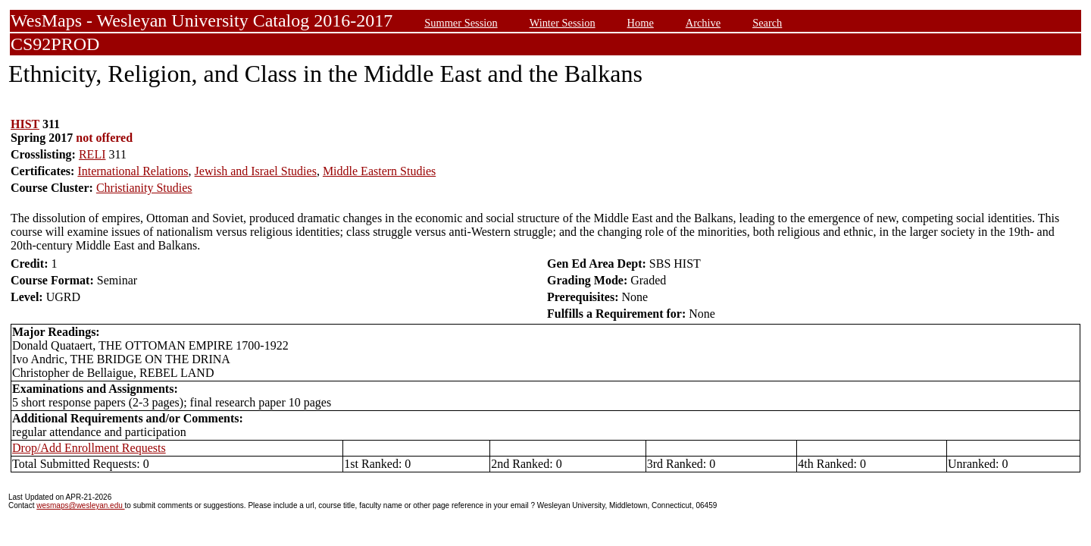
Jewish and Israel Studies (256, 171)
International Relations (132, 171)
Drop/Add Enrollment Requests (89, 447)
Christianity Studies (144, 187)
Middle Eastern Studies (379, 171)
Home (640, 23)
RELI (92, 154)
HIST (25, 124)
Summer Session (460, 23)
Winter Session (563, 23)
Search (767, 23)
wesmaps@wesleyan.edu (80, 505)
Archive (703, 23)
